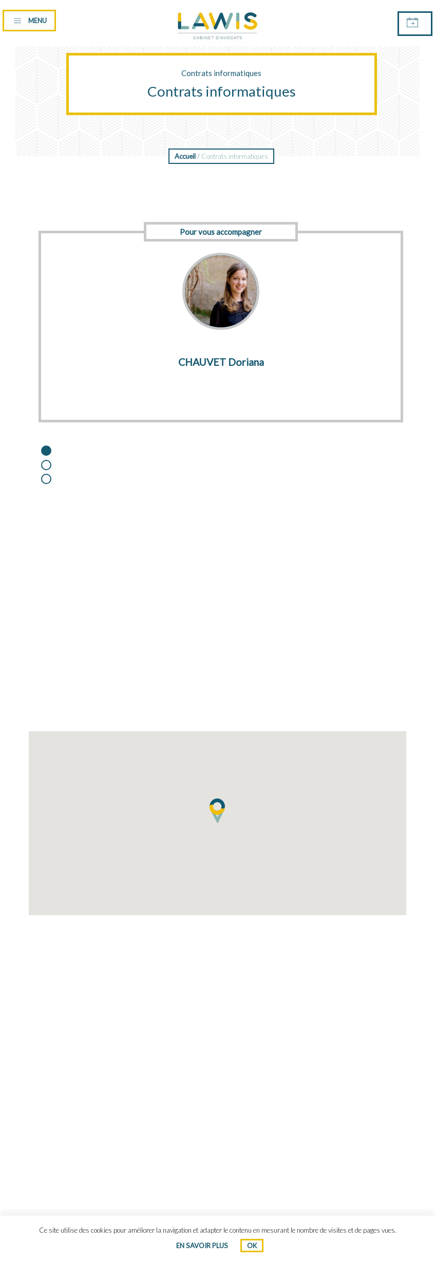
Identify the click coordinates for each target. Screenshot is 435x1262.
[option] (221, 317)
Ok (252, 1245)
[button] (217, 811)
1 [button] (55, 452)
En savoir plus (202, 1245)
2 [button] (55, 466)
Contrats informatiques (221, 73)
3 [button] (55, 480)
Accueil (185, 156)
